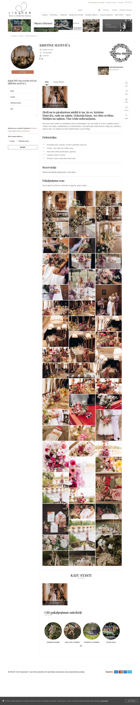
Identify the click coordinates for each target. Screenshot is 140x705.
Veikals (128, 15)
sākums (14, 36)
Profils (106, 10)
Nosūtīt (22, 147)
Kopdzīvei (54, 15)
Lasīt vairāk (104, 701)
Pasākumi (63, 15)
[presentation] (22, 120)
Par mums (120, 2)
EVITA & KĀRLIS (55, 106)
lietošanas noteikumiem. (22, 131)
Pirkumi (122, 10)
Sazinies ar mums (111, 2)
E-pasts (12, 141)
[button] (81, 646)
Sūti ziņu (22, 72)
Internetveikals (91, 15)
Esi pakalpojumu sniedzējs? (97, 2)
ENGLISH (129, 10)
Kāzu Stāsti (119, 15)
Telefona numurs (23, 141)
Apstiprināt (132, 701)
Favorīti (114, 10)
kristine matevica (31, 36)
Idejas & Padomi (106, 15)
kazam (21, 36)
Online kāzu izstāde (76, 15)
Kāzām (45, 15)
